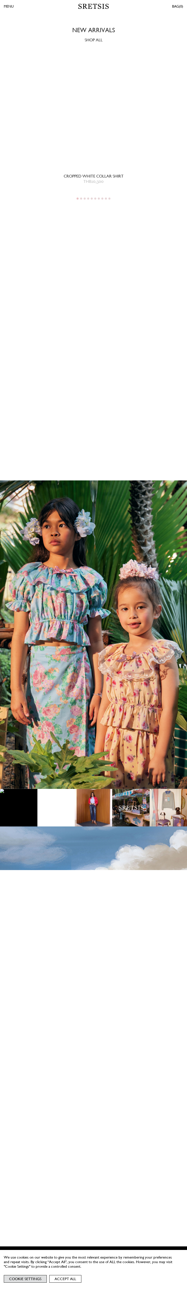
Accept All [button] (65, 1279)
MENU (9, 6)
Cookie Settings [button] (25, 1279)
